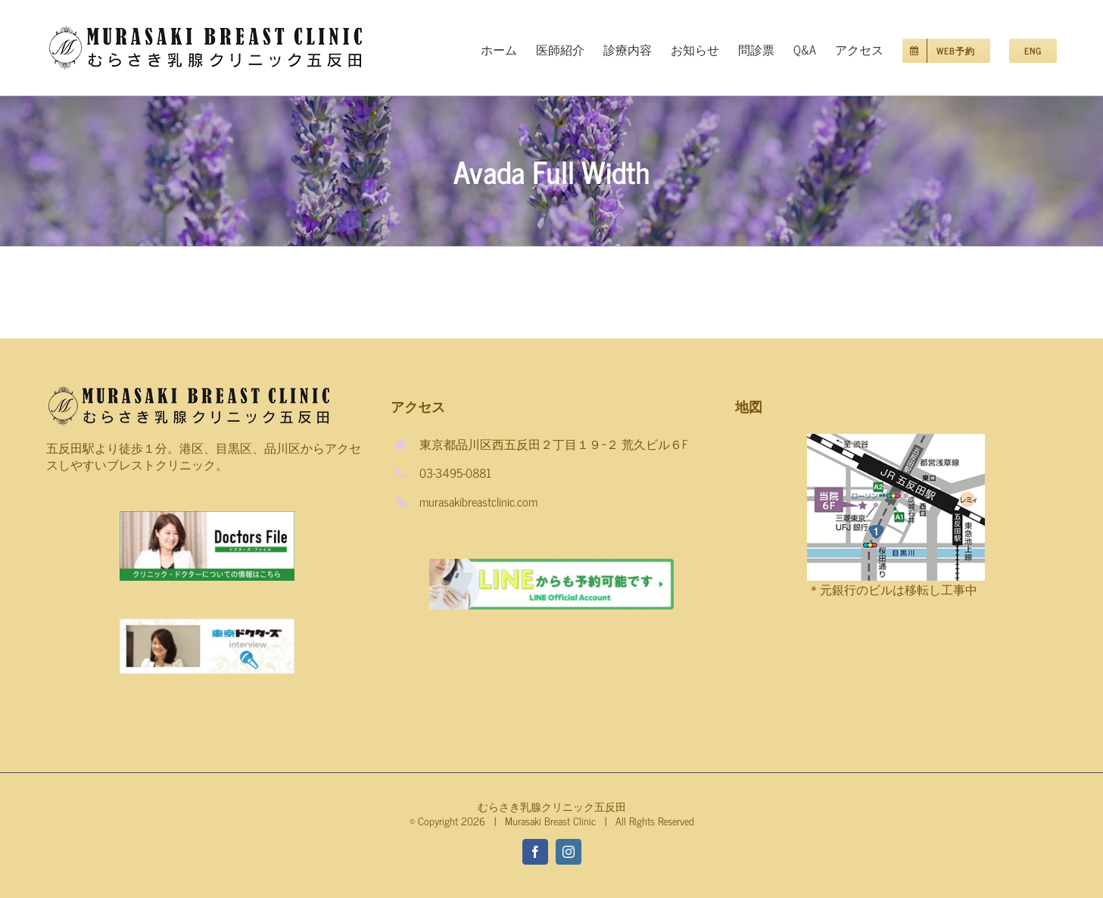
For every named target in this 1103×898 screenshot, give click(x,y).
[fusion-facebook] (535, 852)
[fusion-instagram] (568, 852)
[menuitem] (508, 47)
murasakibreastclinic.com (478, 501)
